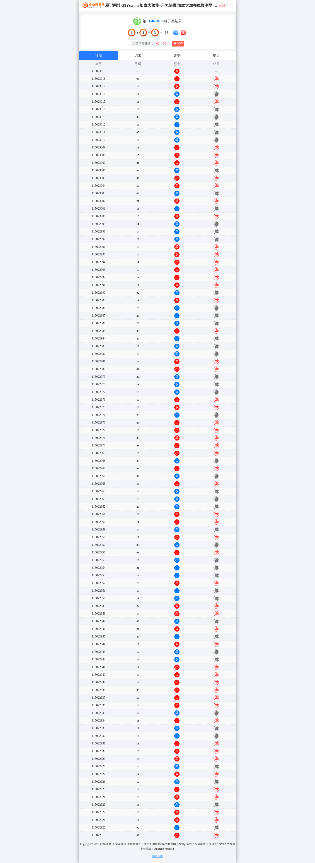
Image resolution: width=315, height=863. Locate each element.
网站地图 (157, 856)
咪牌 (178, 43)
